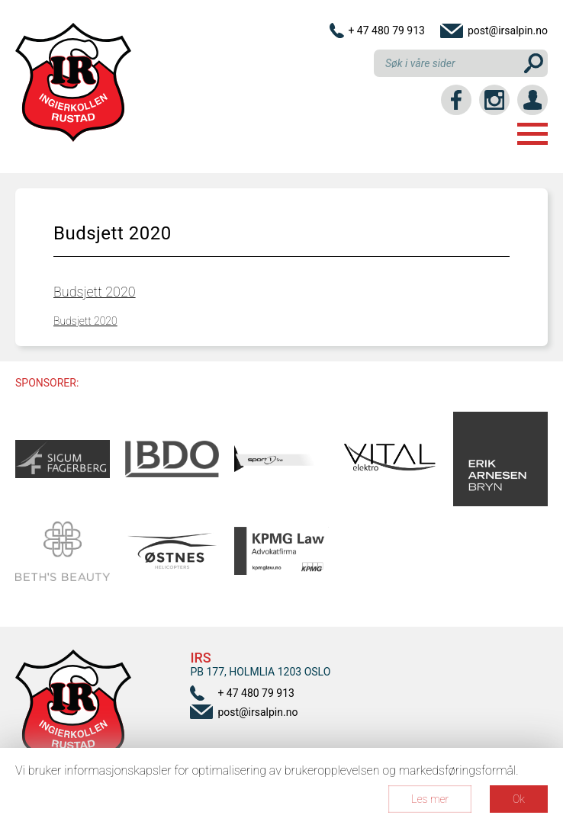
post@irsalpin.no (508, 30)
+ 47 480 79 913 (386, 30)
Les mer (430, 799)
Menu (532, 134)
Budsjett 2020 (94, 292)
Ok (519, 799)
